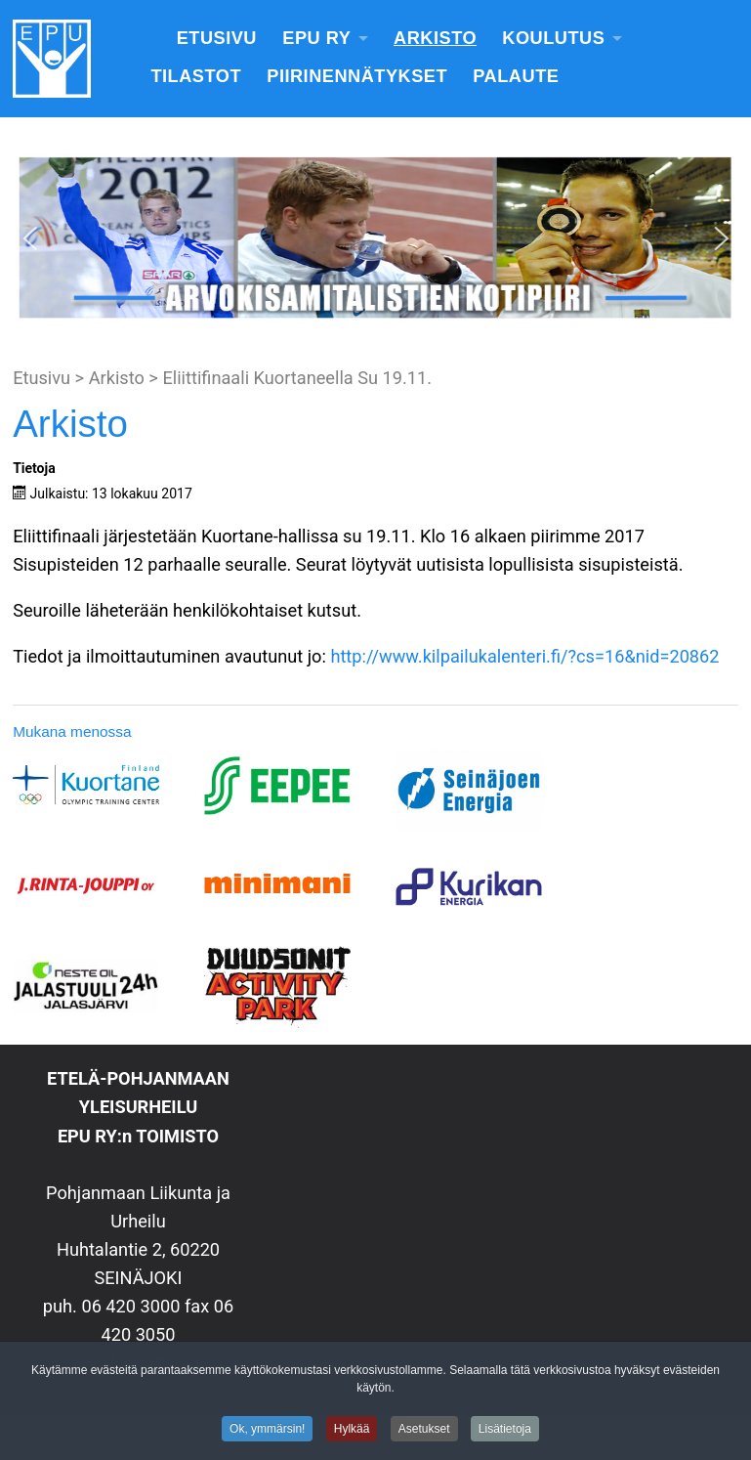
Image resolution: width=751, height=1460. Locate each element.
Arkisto (435, 38)
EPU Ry (316, 38)
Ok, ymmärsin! (267, 1432)
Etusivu (217, 38)
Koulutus (553, 38)
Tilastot (195, 76)
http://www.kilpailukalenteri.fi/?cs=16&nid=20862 (524, 656)
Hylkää (352, 1432)
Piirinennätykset (357, 76)
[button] (30, 238)
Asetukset (424, 1432)
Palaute (516, 76)
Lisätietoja (505, 1432)
